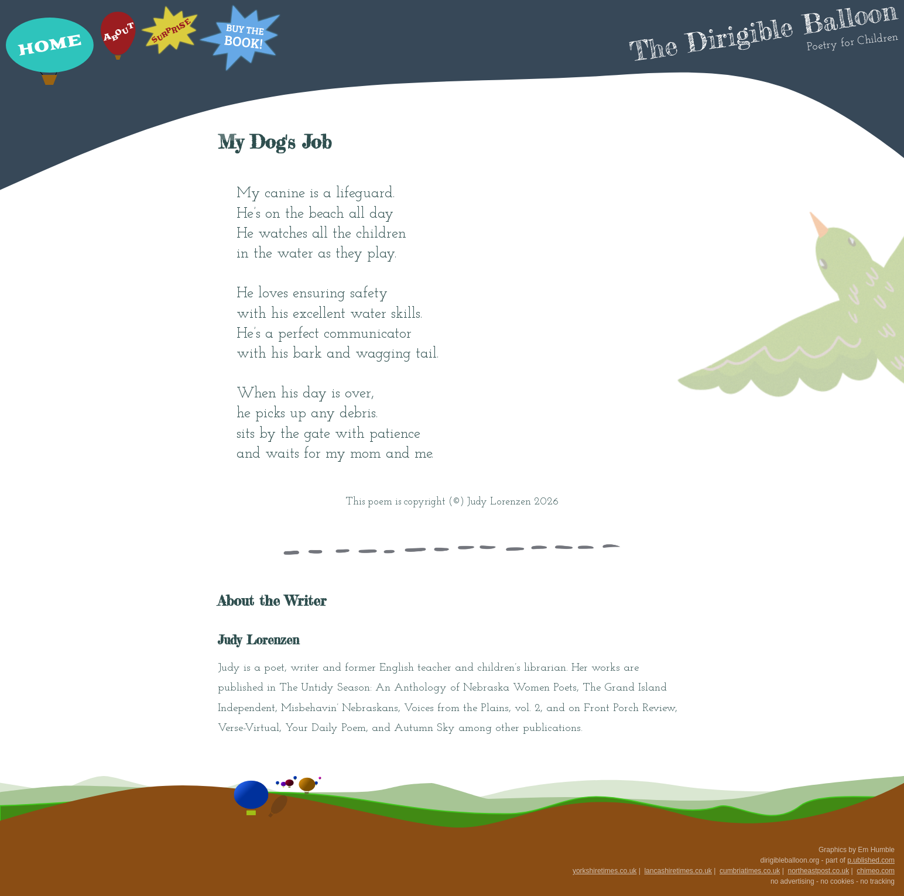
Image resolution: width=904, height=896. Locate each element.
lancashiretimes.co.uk (677, 871)
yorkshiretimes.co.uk (604, 871)
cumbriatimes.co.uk (750, 871)
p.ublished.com (871, 860)
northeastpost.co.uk (818, 871)
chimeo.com (876, 871)
